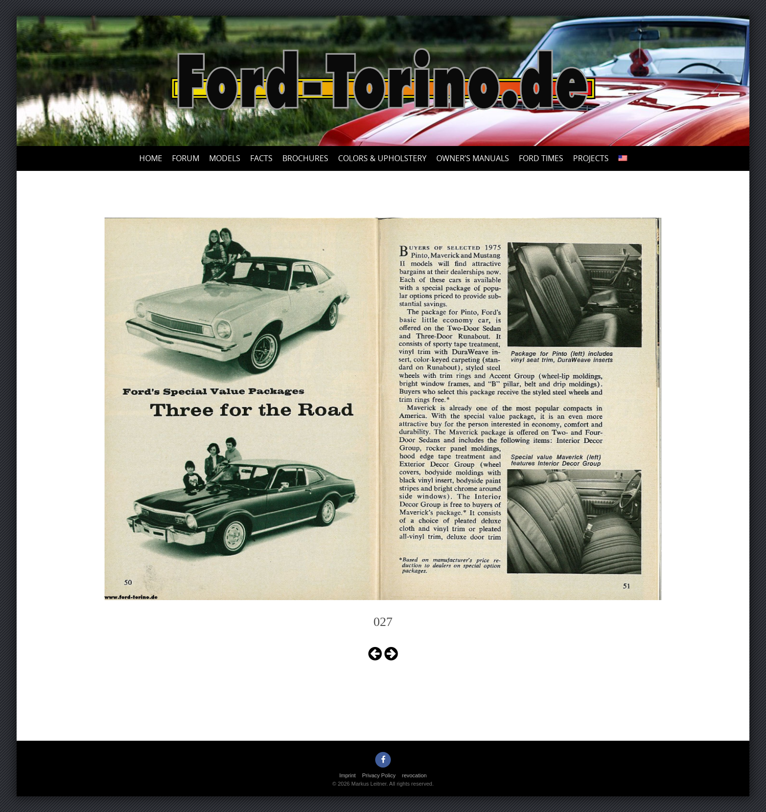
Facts (261, 158)
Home (150, 158)
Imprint (348, 775)
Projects (591, 158)
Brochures (305, 158)
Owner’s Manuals (472, 158)
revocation (414, 775)
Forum (185, 158)
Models (224, 158)
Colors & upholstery (382, 158)
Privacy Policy (378, 775)
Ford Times (541, 158)
